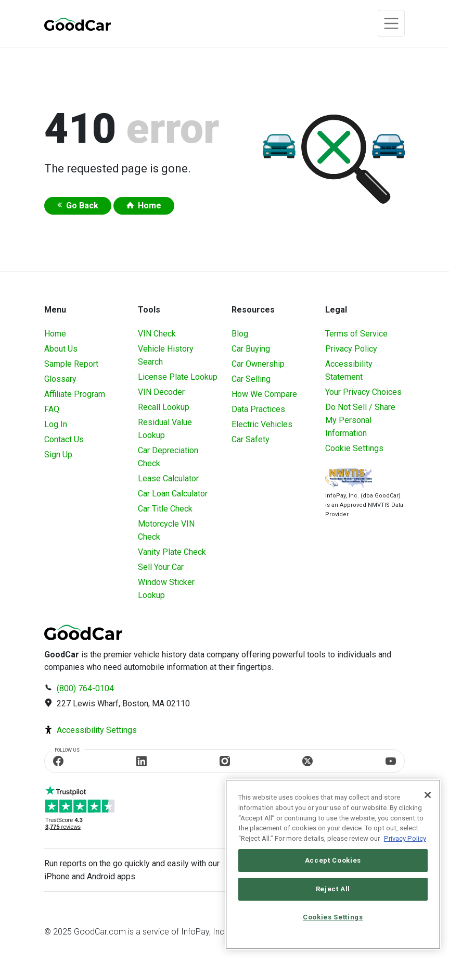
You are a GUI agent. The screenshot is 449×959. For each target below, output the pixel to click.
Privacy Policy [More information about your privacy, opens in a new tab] (405, 838)
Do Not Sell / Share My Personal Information (360, 420)
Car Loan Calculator (173, 494)
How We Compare (264, 394)
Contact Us (64, 439)
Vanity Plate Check (172, 552)
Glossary (60, 379)
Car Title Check (165, 509)
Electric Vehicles (262, 424)
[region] (333, 864)
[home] (77, 23)
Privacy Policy (351, 349)
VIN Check (157, 334)
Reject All (333, 889)
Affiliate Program (74, 394)
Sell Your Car (161, 567)
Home (149, 205)
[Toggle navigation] (391, 23)
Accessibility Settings (97, 730)
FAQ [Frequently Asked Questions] (51, 409)
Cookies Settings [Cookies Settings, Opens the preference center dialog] (333, 917)
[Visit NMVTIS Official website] (348, 479)
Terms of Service (356, 334)
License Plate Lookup (177, 377)
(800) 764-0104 (85, 688)
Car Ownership (258, 364)
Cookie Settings (354, 448)
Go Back (82, 205)
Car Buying (251, 349)
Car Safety (251, 439)
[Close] (427, 794)
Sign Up (58, 454)
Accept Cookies (333, 860)
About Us (61, 349)
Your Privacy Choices (363, 392)
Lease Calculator (168, 478)
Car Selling (251, 379)
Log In (55, 424)
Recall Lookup (163, 407)
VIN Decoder (161, 392)
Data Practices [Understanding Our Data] (258, 409)
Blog (240, 334)
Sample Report (71, 364)
